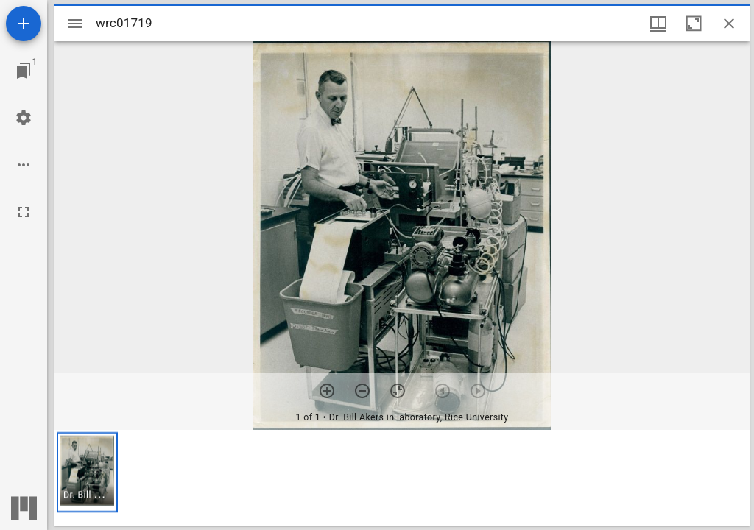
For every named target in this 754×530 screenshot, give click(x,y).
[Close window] (729, 23)
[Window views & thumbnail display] (658, 23)
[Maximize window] (693, 23)
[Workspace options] (23, 165)
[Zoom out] (362, 391)
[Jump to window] (23, 70)
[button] (87, 472)
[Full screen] (23, 212)
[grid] (402, 478)
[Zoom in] (327, 391)
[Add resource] (23, 23)
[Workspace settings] (23, 117)
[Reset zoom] (397, 391)
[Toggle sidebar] (75, 23)
